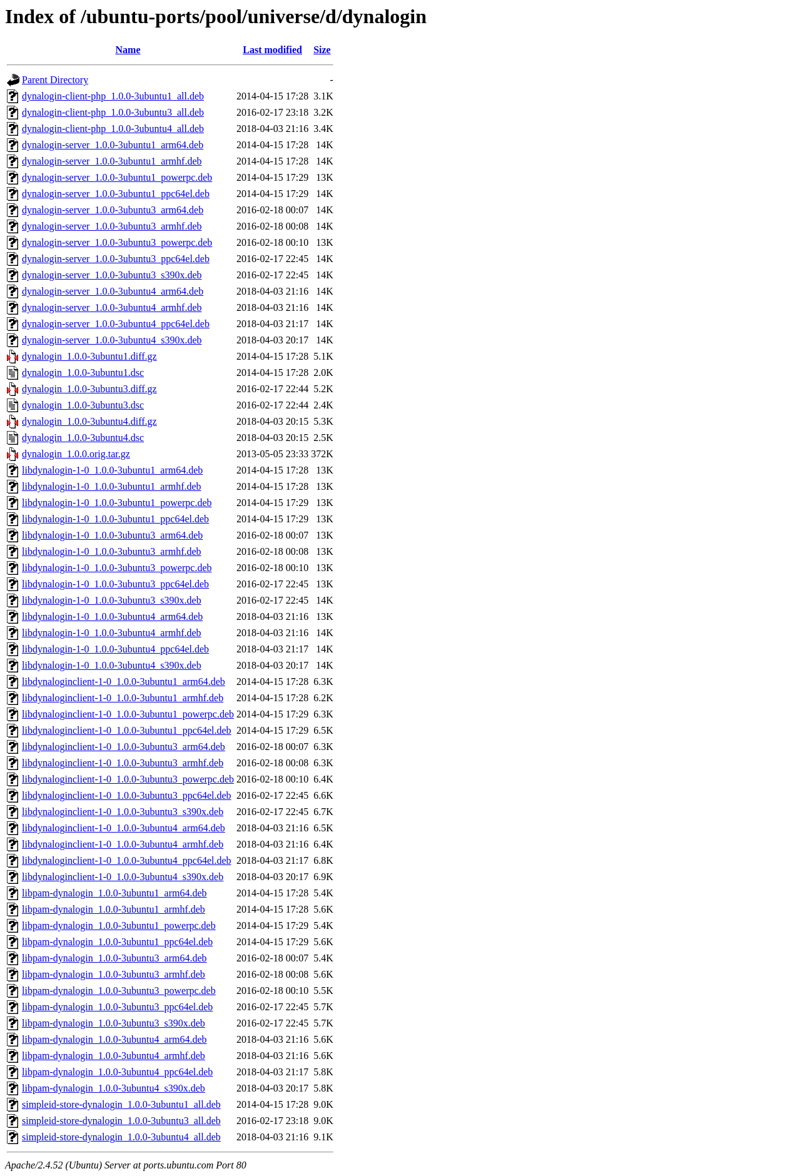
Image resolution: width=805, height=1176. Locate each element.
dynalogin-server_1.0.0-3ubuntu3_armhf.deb (111, 226)
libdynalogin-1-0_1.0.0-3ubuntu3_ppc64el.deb (115, 584)
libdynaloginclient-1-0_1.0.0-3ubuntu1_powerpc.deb (128, 714)
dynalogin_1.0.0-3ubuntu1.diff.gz (89, 356)
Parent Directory (55, 79)
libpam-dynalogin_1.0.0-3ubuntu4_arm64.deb (114, 1039)
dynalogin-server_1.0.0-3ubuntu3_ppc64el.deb (116, 258)
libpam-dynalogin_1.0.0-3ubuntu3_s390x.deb (113, 1023)
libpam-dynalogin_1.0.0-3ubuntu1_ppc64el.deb (117, 941)
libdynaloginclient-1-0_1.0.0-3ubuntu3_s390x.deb (122, 811)
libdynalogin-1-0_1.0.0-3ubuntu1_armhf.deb (111, 486)
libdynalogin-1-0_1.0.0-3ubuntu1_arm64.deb (112, 470)
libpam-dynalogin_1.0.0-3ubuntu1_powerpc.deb (119, 925)
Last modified (272, 49)
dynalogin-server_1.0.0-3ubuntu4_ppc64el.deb (116, 323)
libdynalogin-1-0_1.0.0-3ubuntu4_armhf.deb (111, 632)
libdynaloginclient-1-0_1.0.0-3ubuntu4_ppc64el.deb (126, 860)
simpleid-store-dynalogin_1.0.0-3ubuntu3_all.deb (121, 1120)
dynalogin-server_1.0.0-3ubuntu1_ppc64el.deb (116, 193)
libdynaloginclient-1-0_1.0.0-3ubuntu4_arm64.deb (123, 828)
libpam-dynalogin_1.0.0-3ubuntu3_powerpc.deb (119, 990)
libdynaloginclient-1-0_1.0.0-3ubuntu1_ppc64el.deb (126, 730)
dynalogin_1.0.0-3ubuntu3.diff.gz (89, 388)
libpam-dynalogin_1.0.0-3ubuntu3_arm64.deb (114, 958)
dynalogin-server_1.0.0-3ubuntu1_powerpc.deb (117, 177)
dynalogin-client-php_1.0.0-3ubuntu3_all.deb (113, 112)
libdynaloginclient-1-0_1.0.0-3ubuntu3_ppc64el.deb (126, 795)
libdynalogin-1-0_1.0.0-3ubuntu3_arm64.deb (112, 535)
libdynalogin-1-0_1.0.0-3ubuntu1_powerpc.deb (117, 502)
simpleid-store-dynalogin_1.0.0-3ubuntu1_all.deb (121, 1104)
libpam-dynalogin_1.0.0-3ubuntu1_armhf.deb (113, 909)
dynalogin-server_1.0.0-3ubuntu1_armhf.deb (111, 161)
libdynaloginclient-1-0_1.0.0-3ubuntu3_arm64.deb (123, 746)
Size (322, 49)
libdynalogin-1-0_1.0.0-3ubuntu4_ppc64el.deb (115, 649)
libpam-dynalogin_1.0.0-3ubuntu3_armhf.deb (113, 974)
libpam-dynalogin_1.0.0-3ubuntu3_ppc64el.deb (117, 1006)
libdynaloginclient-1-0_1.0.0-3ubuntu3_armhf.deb (122, 763)
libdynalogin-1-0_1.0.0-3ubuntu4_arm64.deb (112, 616)
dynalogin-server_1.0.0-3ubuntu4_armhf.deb (111, 307)
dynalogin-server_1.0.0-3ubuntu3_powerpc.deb (117, 242)
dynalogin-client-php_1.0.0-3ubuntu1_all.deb (113, 96)
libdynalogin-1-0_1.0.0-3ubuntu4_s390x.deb (111, 665)
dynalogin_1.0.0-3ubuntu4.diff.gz (89, 421)
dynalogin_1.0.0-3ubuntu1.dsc (83, 372)
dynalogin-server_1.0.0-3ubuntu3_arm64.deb (112, 210)
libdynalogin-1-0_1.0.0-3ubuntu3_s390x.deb (111, 600)
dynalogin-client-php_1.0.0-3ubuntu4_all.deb (113, 128)
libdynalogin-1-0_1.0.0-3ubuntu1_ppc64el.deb (115, 519)
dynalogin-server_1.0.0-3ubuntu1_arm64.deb (112, 144)
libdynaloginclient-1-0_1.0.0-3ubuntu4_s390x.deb (122, 876)
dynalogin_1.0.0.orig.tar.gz (76, 454)
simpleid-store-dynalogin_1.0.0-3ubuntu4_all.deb (121, 1137)
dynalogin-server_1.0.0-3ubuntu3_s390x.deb (112, 275)
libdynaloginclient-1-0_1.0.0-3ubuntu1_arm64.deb (123, 681)
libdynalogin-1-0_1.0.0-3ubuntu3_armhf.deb (111, 551)
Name (128, 49)
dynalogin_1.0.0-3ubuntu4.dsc (83, 437)
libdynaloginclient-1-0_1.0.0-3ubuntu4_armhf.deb (122, 844)
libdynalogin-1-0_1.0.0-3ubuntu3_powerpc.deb (117, 567)
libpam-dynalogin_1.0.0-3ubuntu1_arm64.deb (114, 893)
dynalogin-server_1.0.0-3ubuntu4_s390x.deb (112, 340)
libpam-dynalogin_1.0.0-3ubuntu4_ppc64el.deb (117, 1072)
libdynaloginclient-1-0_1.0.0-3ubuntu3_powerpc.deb (128, 779)
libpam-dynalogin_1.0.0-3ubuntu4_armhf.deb (113, 1055)
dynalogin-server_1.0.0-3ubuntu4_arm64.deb (112, 291)
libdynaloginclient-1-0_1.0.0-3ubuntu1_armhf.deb (122, 697)
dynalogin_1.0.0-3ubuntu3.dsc (83, 405)
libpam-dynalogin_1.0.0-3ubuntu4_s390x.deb (113, 1088)
